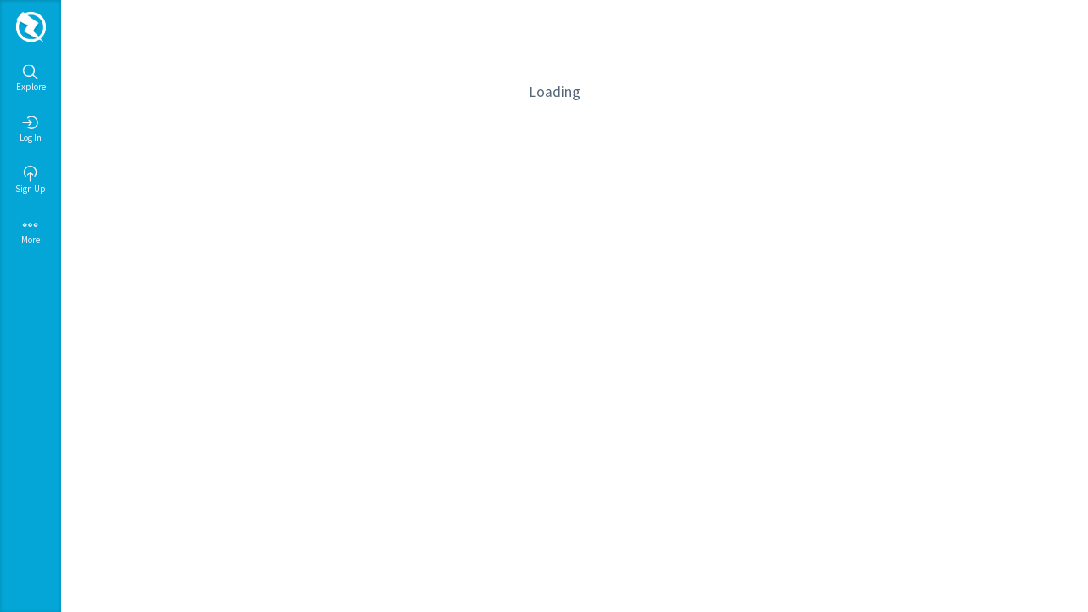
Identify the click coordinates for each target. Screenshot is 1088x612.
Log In (31, 129)
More (30, 231)
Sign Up (30, 180)
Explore (31, 78)
